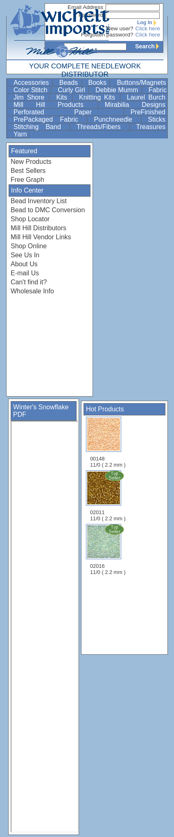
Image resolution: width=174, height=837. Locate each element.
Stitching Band (41, 126)
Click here (148, 28)
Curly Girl (72, 89)
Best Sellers (28, 170)
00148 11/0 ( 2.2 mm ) (108, 442)
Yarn (20, 134)
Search (149, 46)
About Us (24, 264)
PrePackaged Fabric (49, 119)
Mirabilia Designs (135, 104)
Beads (69, 82)
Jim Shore (30, 97)
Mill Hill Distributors (38, 228)
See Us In (25, 255)
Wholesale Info (32, 291)
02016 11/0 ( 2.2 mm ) (108, 549)
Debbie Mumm (117, 89)
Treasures (150, 126)
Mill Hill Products (55, 104)
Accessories (32, 82)
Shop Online (29, 246)
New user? (120, 28)
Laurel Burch (146, 97)
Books (98, 82)
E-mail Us (25, 273)
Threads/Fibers (102, 126)
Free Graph (27, 179)
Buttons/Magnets (141, 82)
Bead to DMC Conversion (48, 209)
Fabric (158, 89)
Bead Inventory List (39, 200)
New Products (31, 161)
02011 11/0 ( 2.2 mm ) (108, 496)
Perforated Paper (68, 112)
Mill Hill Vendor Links (41, 237)
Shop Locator (30, 218)
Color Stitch (31, 89)
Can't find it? (29, 282)
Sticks (156, 119)
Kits (63, 97)
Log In (148, 22)
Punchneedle (116, 119)
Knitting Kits (98, 97)
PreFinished (148, 112)
